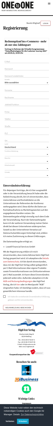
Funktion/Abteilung (11, 151)
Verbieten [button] (10, 421)
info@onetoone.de (28, 344)
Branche (7, 158)
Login (45, 23)
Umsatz (7, 172)
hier (18, 284)
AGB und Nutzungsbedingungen (18, 281)
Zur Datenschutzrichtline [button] (32, 414)
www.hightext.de (28, 347)
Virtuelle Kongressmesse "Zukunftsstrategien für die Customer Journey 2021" (26, 50)
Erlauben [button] (23, 421)
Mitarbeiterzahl (10, 165)
